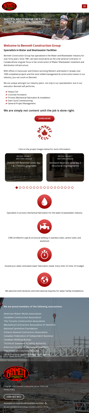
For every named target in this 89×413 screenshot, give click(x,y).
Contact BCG (14, 396)
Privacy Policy (9, 389)
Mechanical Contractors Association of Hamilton (30, 324)
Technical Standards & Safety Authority (25, 343)
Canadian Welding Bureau (17, 339)
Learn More (44, 118)
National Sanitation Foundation (21, 328)
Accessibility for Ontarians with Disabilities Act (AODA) (24, 403)
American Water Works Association (22, 313)
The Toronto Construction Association (24, 321)
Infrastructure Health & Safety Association (26, 354)
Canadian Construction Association (22, 317)
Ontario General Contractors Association (25, 332)
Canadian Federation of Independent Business (28, 335)
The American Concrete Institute (21, 350)
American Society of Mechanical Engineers (26, 347)
